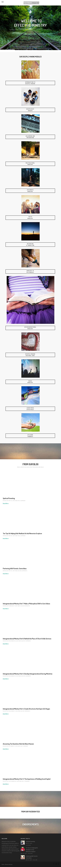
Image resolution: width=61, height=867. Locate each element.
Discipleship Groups (30, 109)
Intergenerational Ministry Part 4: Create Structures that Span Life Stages (26, 709)
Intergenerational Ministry (30, 327)
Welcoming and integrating (30, 136)
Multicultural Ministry (30, 163)
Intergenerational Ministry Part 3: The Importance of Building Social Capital (26, 779)
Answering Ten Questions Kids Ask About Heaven (18, 744)
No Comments (23, 570)
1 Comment (22, 500)
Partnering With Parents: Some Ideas (15, 568)
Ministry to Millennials (30, 271)
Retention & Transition (30, 244)
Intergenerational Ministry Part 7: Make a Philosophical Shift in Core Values (26, 604)
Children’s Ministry (30, 190)
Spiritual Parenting (9, 498)
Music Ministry (30, 381)
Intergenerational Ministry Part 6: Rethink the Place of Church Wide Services (27, 639)
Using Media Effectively (30, 408)
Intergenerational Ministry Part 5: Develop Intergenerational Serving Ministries (27, 674)
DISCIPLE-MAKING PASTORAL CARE (30, 354)
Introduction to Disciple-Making (30, 82)
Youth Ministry (30, 217)
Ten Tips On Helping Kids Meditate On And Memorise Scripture (22, 533)
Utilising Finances (30, 435)
